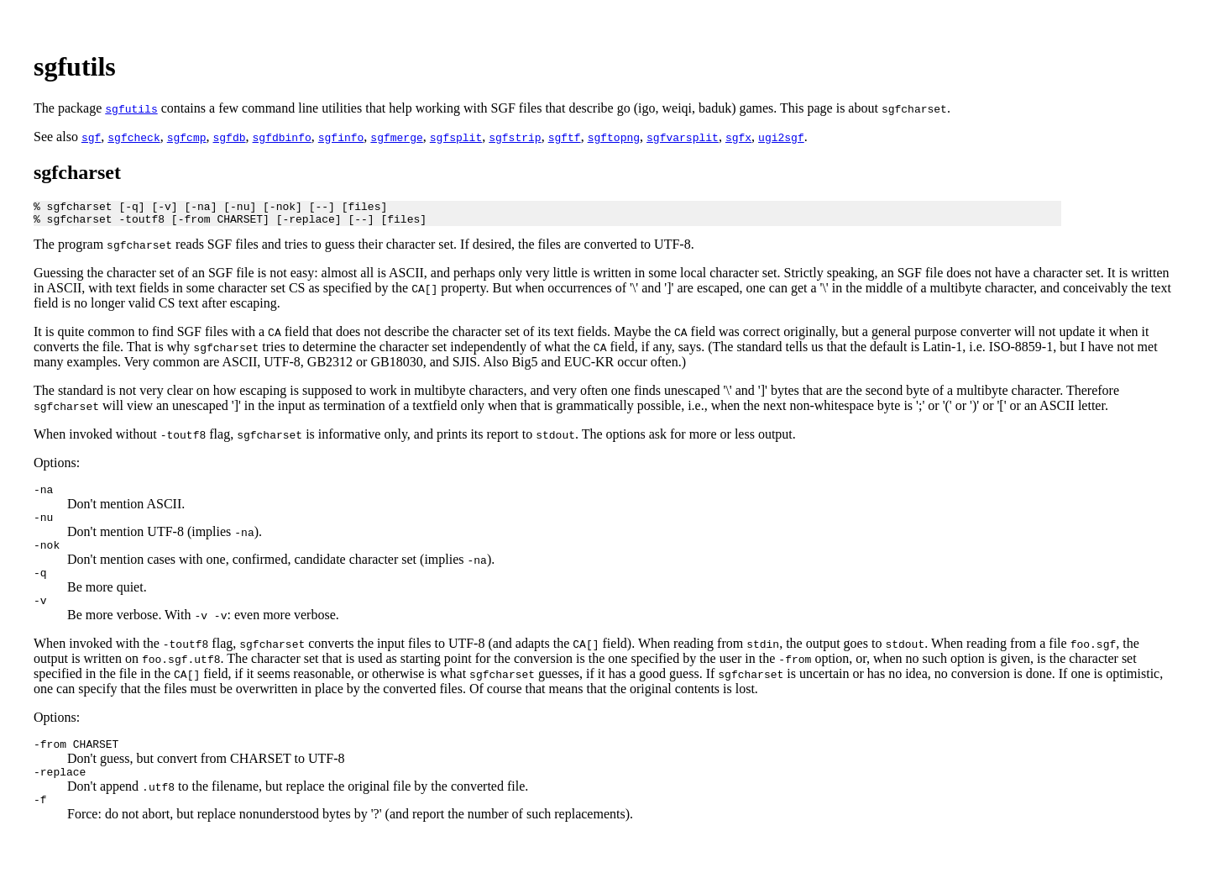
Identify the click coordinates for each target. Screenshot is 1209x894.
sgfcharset (77, 172)
